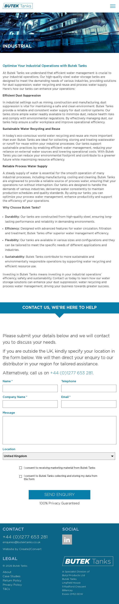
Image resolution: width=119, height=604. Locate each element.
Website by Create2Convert (22, 549)
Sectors (18, 40)
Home (6, 40)
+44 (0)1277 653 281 (71, 373)
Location (9, 449)
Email (66, 397)
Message (9, 412)
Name (8, 381)
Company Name (15, 397)
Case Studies (11, 576)
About (7, 572)
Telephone (68, 381)
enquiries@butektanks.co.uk (21, 542)
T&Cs (6, 589)
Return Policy (12, 580)
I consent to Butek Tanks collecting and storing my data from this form (60, 478)
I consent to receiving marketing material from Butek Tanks (59, 468)
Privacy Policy (12, 584)
